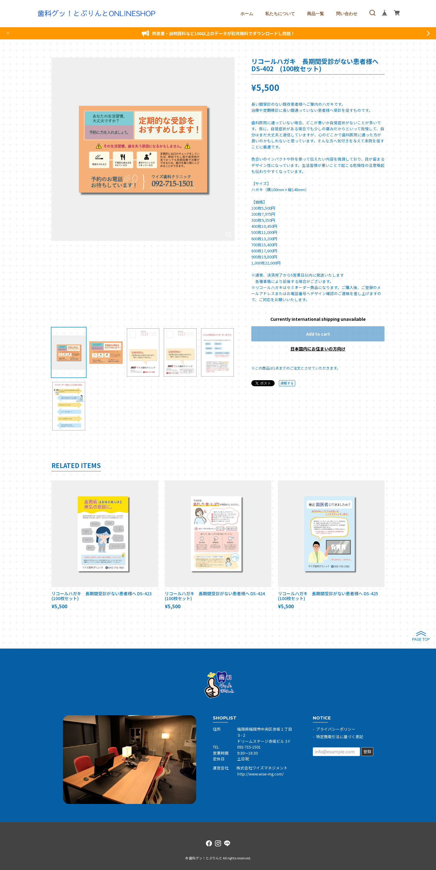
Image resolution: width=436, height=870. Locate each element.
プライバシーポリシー (335, 729)
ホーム (246, 13)
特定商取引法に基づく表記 (339, 736)
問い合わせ (346, 13)
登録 (367, 751)
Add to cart (318, 334)
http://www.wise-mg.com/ (260, 774)
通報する (287, 382)
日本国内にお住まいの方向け (317, 349)
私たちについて (280, 13)
